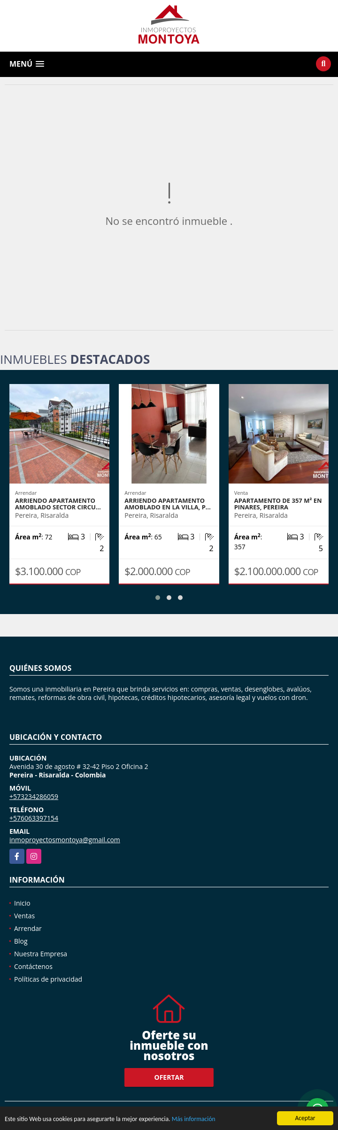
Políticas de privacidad (48, 979)
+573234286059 (33, 796)
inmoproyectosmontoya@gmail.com (64, 839)
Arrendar (28, 928)
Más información (193, 1120)
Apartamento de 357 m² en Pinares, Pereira (278, 503)
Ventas (24, 915)
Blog (21, 941)
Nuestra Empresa (40, 953)
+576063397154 (33, 818)
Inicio (22, 903)
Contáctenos (33, 966)
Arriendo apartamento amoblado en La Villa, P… (167, 503)
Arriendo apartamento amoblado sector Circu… (58, 503)
